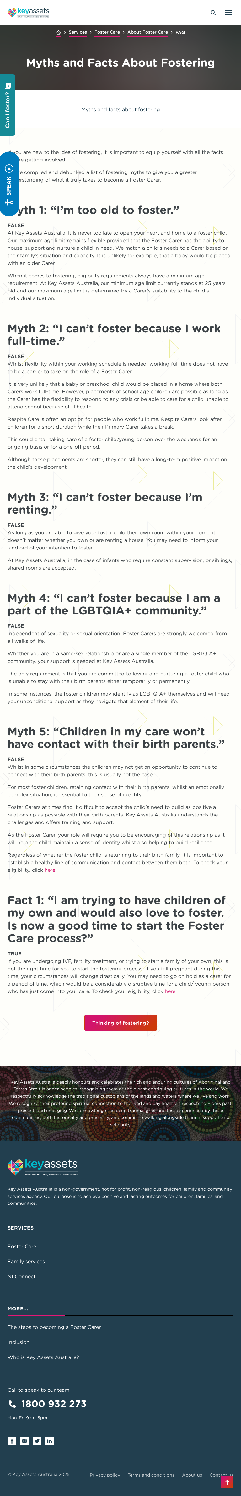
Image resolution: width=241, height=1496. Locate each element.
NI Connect (21, 1276)
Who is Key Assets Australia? (43, 1357)
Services (78, 32)
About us (192, 1475)
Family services (26, 1261)
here (50, 870)
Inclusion (18, 1342)
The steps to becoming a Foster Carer (54, 1327)
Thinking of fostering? (120, 1023)
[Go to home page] (28, 13)
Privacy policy (105, 1475)
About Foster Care (147, 32)
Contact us (221, 1475)
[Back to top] (227, 1482)
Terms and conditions (151, 1475)
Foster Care (107, 32)
